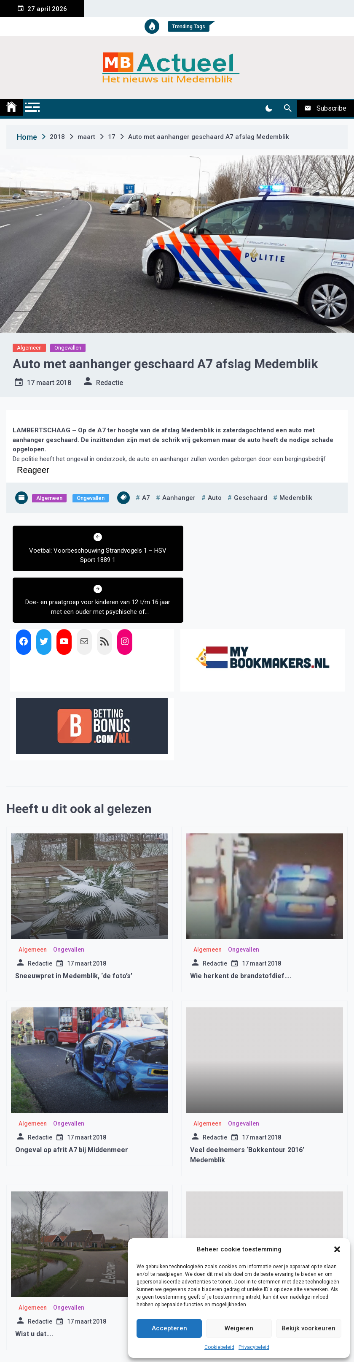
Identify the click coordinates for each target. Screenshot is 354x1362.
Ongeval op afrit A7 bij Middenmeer (71, 1098)
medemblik (295, 498)
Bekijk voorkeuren (308, 1328)
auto (215, 498)
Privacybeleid (254, 1347)
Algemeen (29, 348)
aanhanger (179, 498)
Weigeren (239, 1328)
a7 (146, 498)
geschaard (250, 498)
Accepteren (169, 1328)
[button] (337, 1249)
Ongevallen (67, 348)
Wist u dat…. (34, 1282)
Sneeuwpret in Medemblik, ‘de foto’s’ (73, 924)
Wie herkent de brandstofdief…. (240, 924)
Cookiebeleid (219, 1347)
